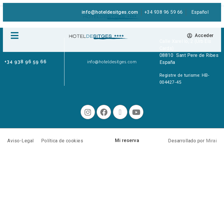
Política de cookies (62, 141)
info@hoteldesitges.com (110, 12)
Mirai (211, 141)
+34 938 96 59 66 (163, 12)
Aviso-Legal (20, 141)
